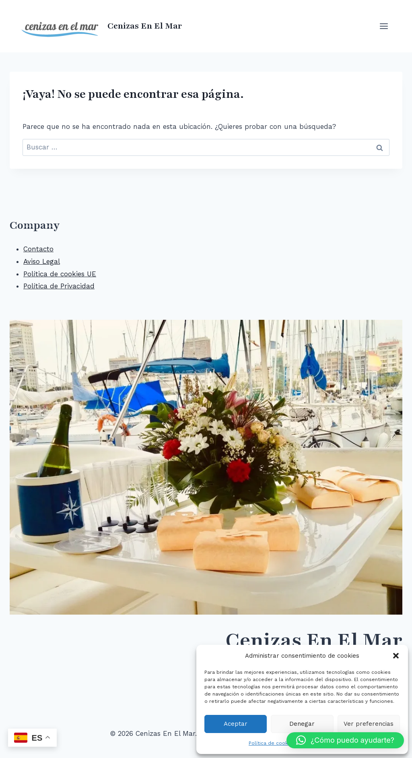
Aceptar (235, 723)
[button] (396, 656)
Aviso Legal (41, 261)
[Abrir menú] (383, 26)
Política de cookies (272, 743)
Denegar (302, 723)
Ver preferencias (368, 723)
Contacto (38, 249)
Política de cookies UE (59, 274)
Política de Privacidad (59, 286)
